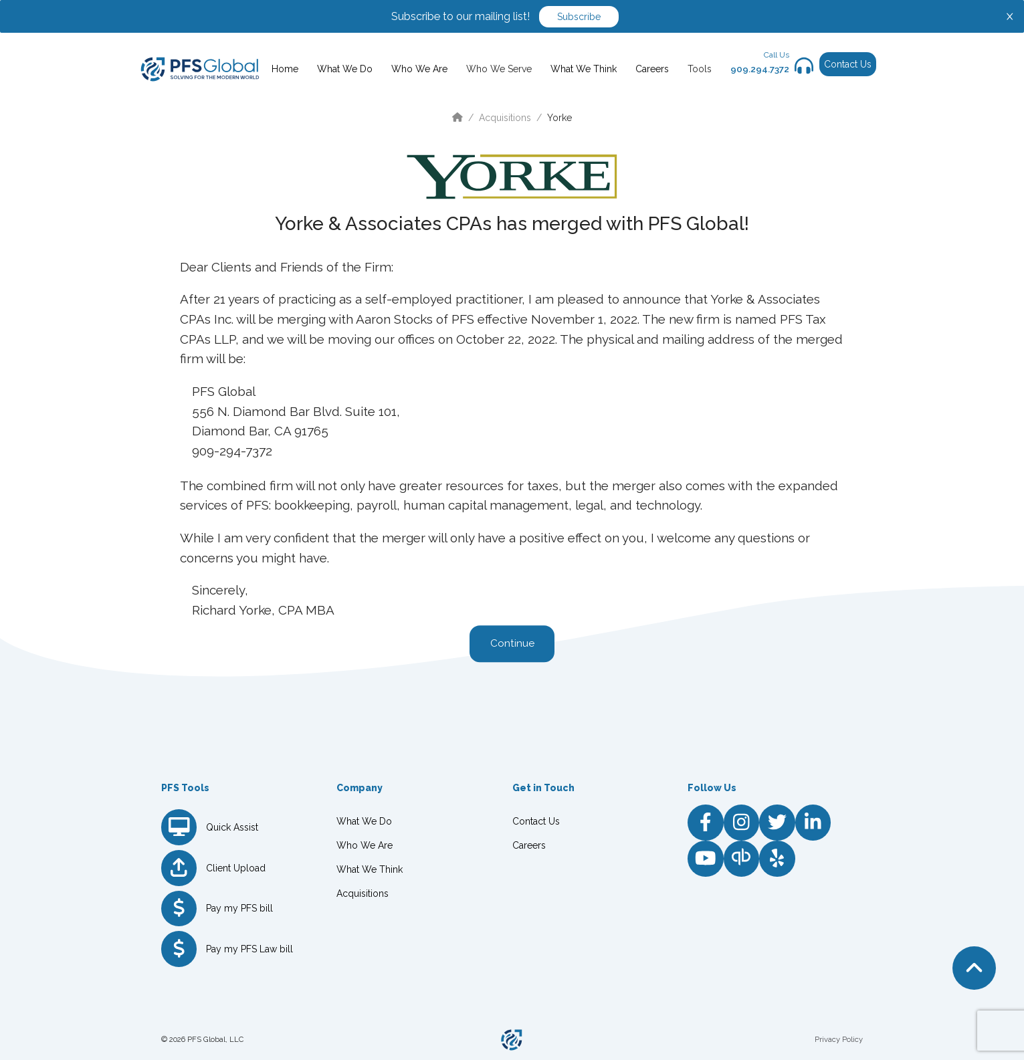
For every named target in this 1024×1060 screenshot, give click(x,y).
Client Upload (236, 868)
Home (285, 69)
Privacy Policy (839, 1039)
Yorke (559, 117)
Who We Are (419, 69)
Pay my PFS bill (239, 908)
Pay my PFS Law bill (249, 949)
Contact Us (848, 64)
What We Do (345, 69)
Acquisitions (505, 117)
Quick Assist (232, 827)
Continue (512, 644)
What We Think (583, 69)
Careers (652, 69)
